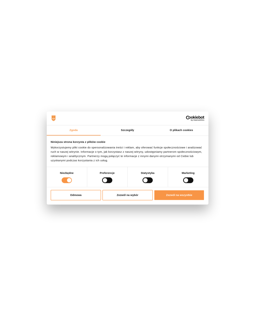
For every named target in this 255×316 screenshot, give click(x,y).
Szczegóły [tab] (127, 130)
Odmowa (75, 195)
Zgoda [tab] (74, 130)
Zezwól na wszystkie (179, 195)
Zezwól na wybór (127, 195)
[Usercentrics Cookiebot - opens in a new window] (188, 118)
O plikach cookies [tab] (181, 130)
